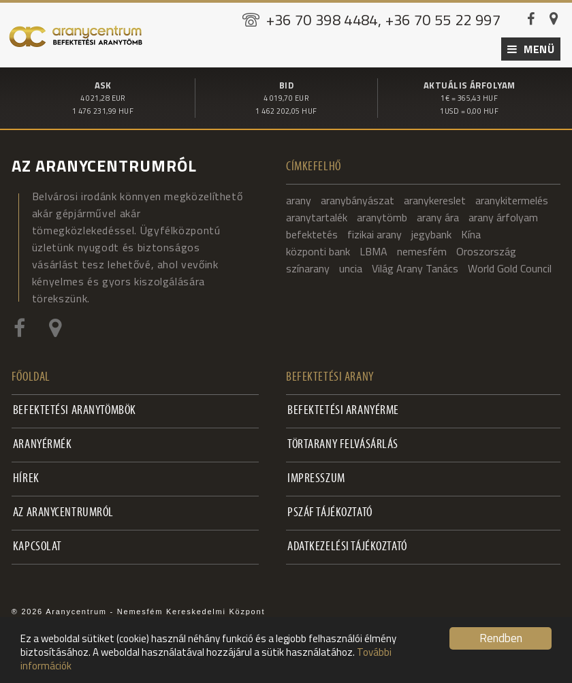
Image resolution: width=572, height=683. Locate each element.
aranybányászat (357, 197)
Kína (471, 231)
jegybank (431, 231)
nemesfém (422, 248)
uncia (350, 265)
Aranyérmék (42, 442)
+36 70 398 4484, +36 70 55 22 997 (383, 19)
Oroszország (486, 248)
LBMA (373, 248)
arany (298, 197)
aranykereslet (435, 197)
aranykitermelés (511, 197)
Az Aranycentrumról (63, 510)
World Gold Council (510, 265)
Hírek (26, 476)
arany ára (438, 214)
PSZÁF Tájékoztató (329, 510)
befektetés (312, 231)
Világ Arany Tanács (415, 265)
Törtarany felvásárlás (342, 442)
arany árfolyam (503, 214)
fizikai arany (374, 231)
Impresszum (316, 476)
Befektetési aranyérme (343, 408)
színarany (308, 265)
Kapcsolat (37, 544)
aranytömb (382, 214)
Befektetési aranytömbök (74, 408)
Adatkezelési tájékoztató (347, 544)
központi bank (318, 248)
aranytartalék (316, 214)
